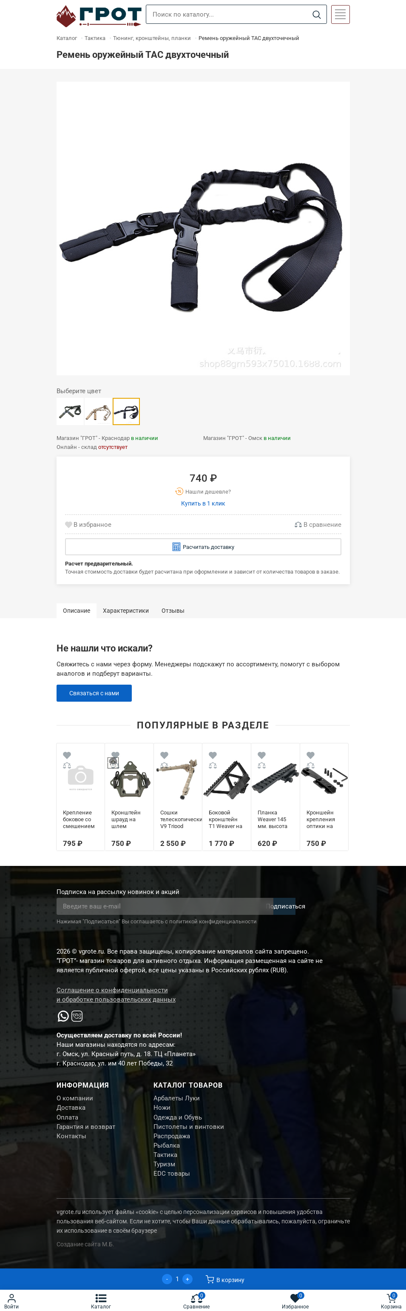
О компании (75, 1099)
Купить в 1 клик (203, 503)
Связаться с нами (96, 693)
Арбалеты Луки (176, 1099)
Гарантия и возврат (86, 1131)
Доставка (71, 1110)
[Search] (317, 14)
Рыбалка (166, 1152)
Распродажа (171, 1141)
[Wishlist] (67, 757)
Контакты (71, 1141)
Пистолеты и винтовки (188, 1131)
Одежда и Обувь (177, 1120)
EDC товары (171, 1184)
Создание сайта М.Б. (85, 1255)
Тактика (165, 1163)
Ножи (161, 1110)
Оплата (67, 1120)
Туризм (164, 1173)
